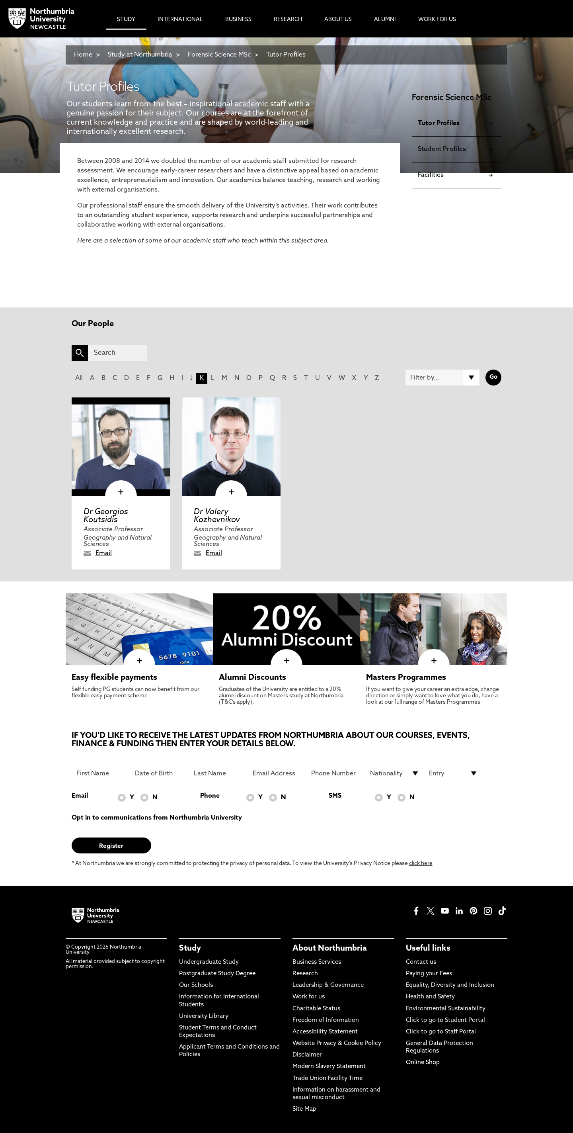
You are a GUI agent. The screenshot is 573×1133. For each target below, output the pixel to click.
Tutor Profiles (286, 55)
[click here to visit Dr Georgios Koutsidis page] (121, 446)
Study (190, 949)
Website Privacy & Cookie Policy (336, 1044)
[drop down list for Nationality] (394, 773)
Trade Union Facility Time (327, 1079)
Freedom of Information (325, 1020)
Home (83, 55)
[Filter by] (442, 377)
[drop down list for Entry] (453, 773)
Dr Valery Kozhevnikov (217, 516)
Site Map (304, 1109)
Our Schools (196, 985)
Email (104, 553)
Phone (210, 796)
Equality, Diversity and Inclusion (450, 985)
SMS (335, 796)
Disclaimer (307, 1055)
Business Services (316, 962)
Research (305, 974)
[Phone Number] (335, 773)
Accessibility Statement (325, 1032)
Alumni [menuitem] (385, 20)
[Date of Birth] (159, 773)
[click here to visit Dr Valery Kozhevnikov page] (231, 446)
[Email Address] (277, 773)
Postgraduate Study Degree (217, 974)
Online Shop (423, 1063)
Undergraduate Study (209, 962)
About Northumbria (329, 949)
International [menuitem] (180, 20)
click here (421, 864)
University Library (203, 1017)
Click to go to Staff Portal (441, 1032)
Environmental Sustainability (445, 1009)
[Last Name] (218, 773)
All (79, 378)
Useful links (428, 949)
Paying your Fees (429, 974)
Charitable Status (316, 1009)
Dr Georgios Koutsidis (106, 516)
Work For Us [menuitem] (437, 20)
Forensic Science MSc (219, 55)
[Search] (117, 353)
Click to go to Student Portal (445, 1020)
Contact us (421, 962)
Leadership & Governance (328, 985)
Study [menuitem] (126, 20)
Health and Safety (430, 997)
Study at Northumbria (140, 55)
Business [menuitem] (238, 20)
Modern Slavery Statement (329, 1067)
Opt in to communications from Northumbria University (157, 818)
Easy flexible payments (114, 678)
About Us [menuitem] (338, 20)
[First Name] (101, 773)
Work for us (308, 997)
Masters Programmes (406, 678)
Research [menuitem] (288, 20)
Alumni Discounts (252, 678)
